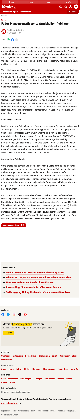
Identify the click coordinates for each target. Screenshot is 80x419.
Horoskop (36, 369)
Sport (15, 11)
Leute (11, 369)
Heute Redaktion (16, 30)
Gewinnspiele (26, 379)
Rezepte (38, 379)
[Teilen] (16, 40)
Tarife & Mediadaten (20, 411)
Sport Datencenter (9, 379)
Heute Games (49, 369)
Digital (27, 369)
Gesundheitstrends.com (20, 392)
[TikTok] (19, 314)
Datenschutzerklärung (47, 411)
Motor (69, 379)
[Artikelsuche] (65, 6)
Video (12, 382)
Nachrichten (25, 11)
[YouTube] (25, 314)
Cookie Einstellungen (9, 415)
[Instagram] (14, 314)
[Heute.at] (7, 6)
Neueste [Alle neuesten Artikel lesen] (72, 11)
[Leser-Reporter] (60, 6)
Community (64, 356)
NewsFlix (68, 2)
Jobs (49, 2)
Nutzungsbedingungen (67, 411)
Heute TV (74, 369)
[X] (8, 314)
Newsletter (6, 360)
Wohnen (60, 379)
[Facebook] (12, 40)
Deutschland (30, 356)
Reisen (4, 382)
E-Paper (12, 2)
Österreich (7, 11)
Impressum (5, 411)
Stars (3, 369)
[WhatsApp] (8, 40)
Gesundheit (50, 379)
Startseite (4, 16)
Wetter (75, 356)
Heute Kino (63, 369)
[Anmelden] (70, 6)
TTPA (33, 411)
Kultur (19, 369)
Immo (31, 2)
